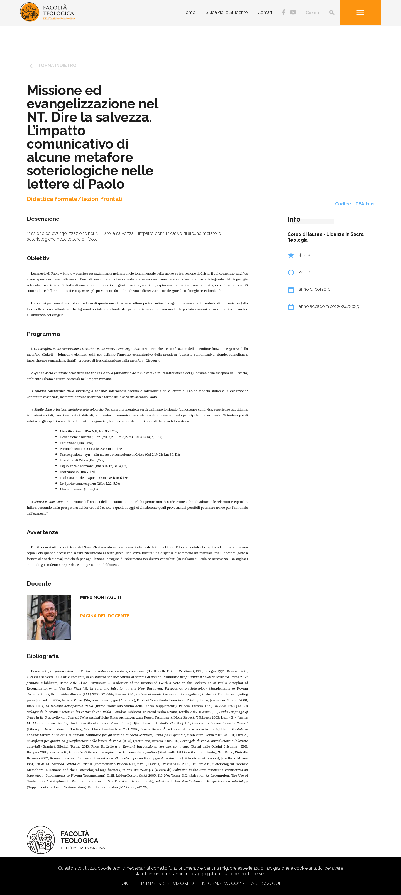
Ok (124, 883)
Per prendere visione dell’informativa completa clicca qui (210, 883)
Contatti (265, 12)
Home (189, 12)
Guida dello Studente (226, 12)
